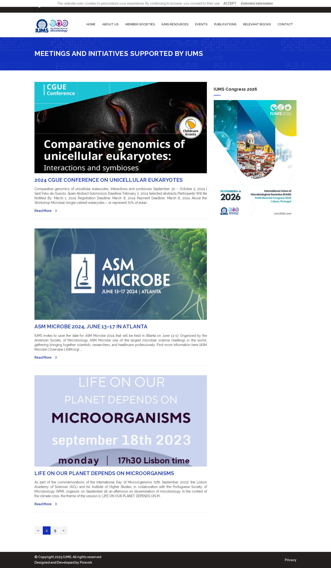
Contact (285, 24)
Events (201, 24)
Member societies (140, 24)
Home (90, 24)
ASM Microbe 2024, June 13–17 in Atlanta (91, 326)
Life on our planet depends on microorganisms (104, 473)
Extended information (257, 3)
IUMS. (67, 557)
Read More (42, 211)
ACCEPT (229, 3)
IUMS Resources (175, 24)
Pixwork (86, 562)
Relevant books (257, 24)
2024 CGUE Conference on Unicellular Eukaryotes (108, 180)
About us (110, 24)
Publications (225, 24)
